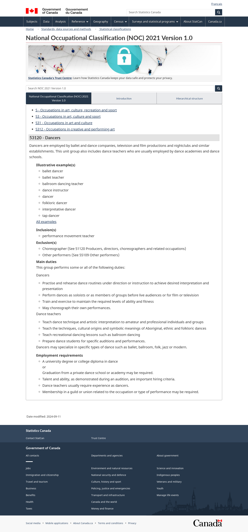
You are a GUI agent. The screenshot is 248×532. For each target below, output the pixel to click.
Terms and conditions (110, 523)
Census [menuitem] (120, 21)
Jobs (28, 468)
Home (30, 29)
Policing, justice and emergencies (110, 488)
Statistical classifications (115, 29)
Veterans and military (169, 481)
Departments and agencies (107, 455)
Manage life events (168, 495)
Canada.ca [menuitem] (215, 21)
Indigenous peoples (168, 475)
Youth (160, 488)
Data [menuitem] (46, 21)
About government (167, 455)
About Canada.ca (83, 523)
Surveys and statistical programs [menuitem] (155, 21)
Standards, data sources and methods (66, 29)
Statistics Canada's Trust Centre (50, 78)
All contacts (32, 455)
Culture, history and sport (106, 481)
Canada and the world (104, 501)
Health (29, 501)
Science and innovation (170, 468)
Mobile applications (56, 523)
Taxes (29, 508)
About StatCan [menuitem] (193, 21)
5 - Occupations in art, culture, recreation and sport (76, 110)
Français (216, 4)
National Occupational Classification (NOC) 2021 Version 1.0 (58, 98)
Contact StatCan (35, 438)
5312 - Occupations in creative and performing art (75, 129)
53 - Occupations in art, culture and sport (68, 116)
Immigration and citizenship (42, 475)
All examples (46, 221)
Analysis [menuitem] (60, 21)
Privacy (132, 523)
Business (31, 488)
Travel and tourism (37, 481)
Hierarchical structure (189, 98)
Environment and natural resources (111, 468)
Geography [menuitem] (100, 21)
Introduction (124, 98)
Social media (33, 523)
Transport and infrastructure (108, 495)
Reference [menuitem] (80, 21)
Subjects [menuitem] (31, 21)
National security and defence (108, 475)
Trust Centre (98, 438)
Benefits (30, 495)
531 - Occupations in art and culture (63, 122)
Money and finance (102, 508)
